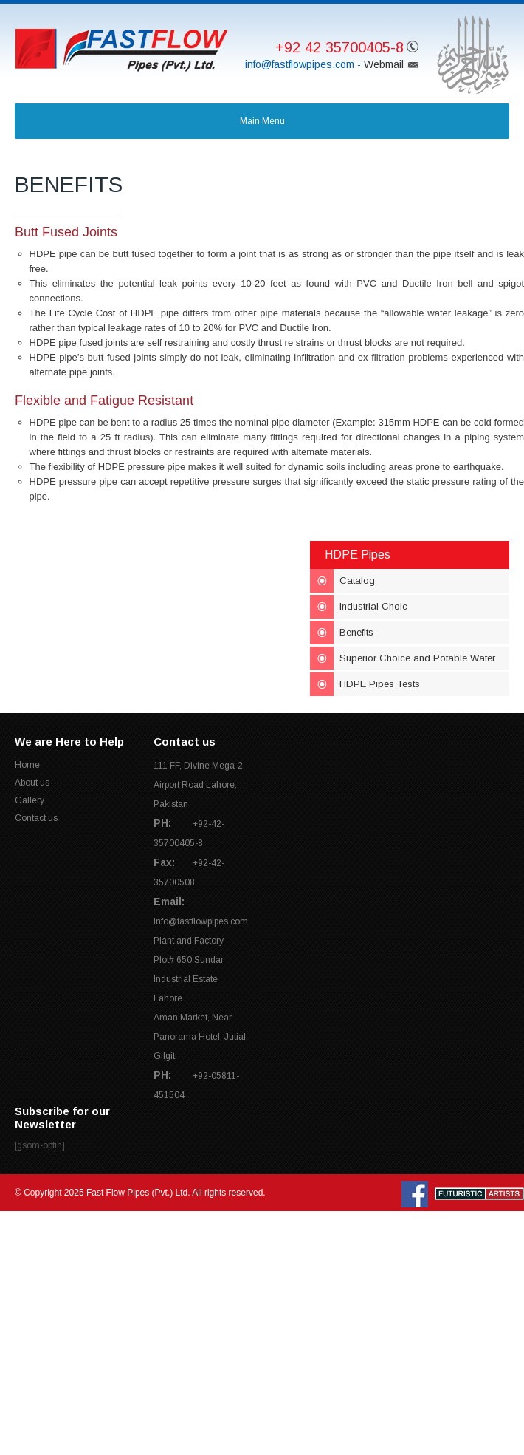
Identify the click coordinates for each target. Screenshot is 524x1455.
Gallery (29, 800)
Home (27, 765)
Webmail (384, 64)
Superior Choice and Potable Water (417, 658)
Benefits (356, 632)
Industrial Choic (373, 606)
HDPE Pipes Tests (379, 683)
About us (32, 782)
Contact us (36, 818)
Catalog (357, 580)
